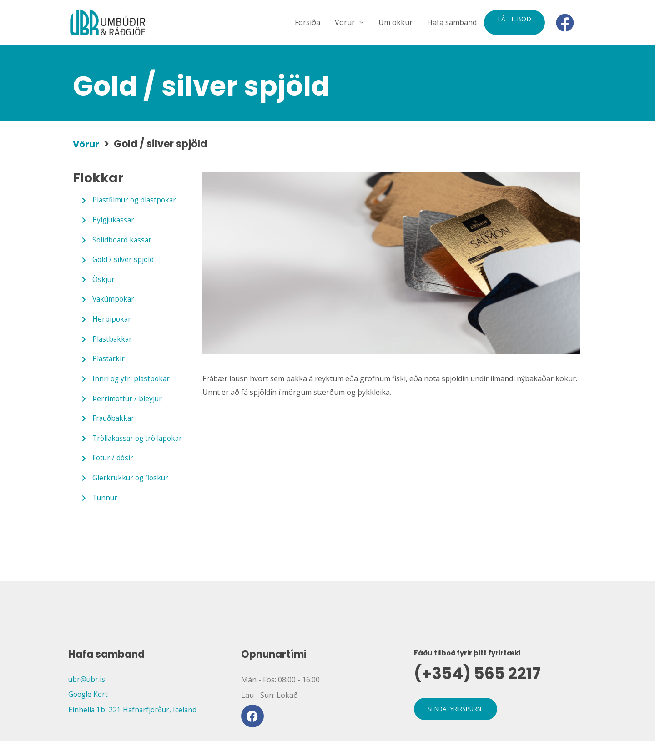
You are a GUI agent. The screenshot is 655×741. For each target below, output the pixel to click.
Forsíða (307, 23)
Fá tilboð (514, 19)
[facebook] (567, 23)
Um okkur (395, 23)
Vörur (345, 23)
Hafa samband (452, 23)
